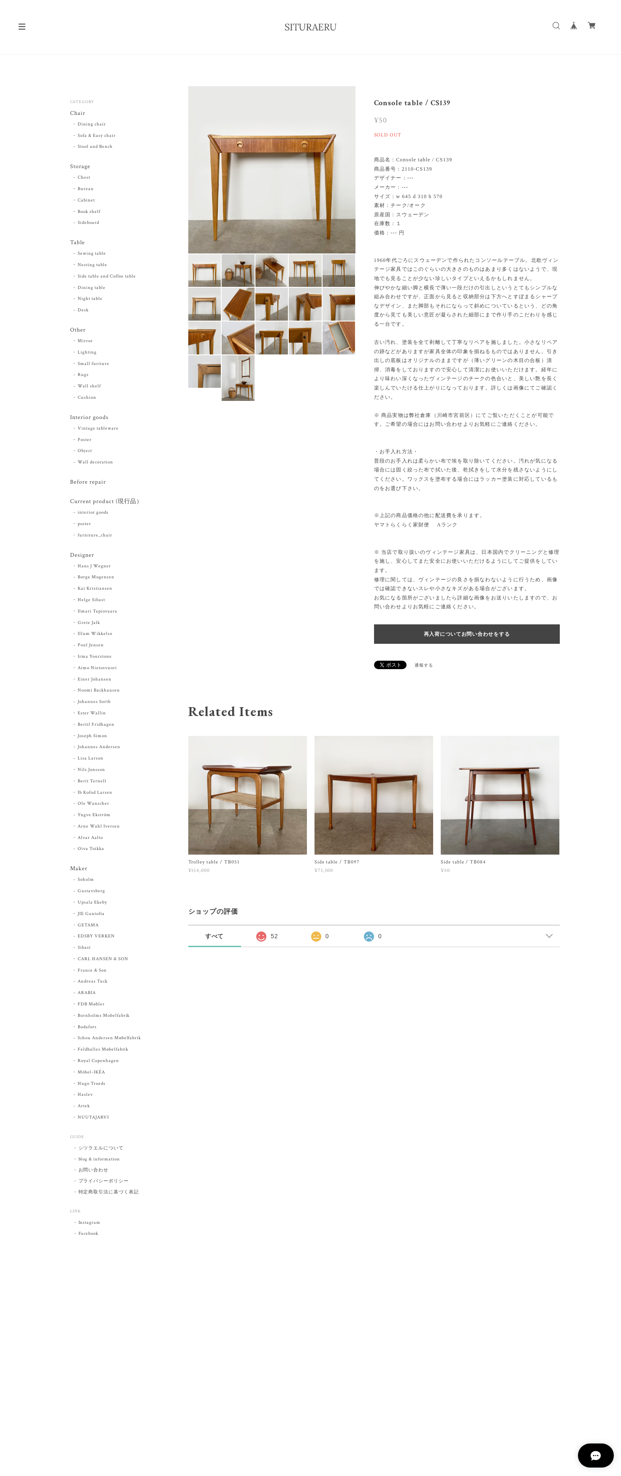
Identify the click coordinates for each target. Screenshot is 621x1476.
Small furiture (93, 365)
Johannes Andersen (99, 749)
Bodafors (87, 1030)
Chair (77, 113)
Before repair (88, 483)
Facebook (89, 1236)
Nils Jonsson (91, 772)
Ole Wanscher (93, 806)
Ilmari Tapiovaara (97, 614)
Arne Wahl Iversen (98, 829)
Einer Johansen (94, 682)
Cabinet (86, 201)
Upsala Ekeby (92, 905)
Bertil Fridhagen (96, 727)
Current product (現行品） (106, 503)
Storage (80, 167)
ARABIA (87, 996)
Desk (83, 311)
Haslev (85, 1097)
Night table (90, 300)
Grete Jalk (89, 625)
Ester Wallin (92, 716)
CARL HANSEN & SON (103, 962)
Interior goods (89, 418)
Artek (84, 1109)
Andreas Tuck (93, 984)
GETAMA (88, 928)
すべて (214, 936)
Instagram (90, 1225)
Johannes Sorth (94, 704)
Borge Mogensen (96, 580)
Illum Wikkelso (95, 636)
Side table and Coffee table (107, 277)
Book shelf (89, 212)
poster (84, 526)
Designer (82, 557)
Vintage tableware (98, 430)
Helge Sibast (91, 602)
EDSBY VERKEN (96, 939)
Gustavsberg (91, 894)
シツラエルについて (101, 1151)
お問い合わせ (94, 1173)
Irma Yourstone (94, 659)
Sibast (84, 950)
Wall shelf (89, 387)
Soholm (86, 882)
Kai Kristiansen (95, 591)
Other (78, 331)
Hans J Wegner (94, 569)
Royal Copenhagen (98, 1064)
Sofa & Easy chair (96, 136)
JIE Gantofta (91, 917)
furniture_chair (95, 537)
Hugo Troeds (92, 1086)
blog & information (99, 1162)
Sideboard (88, 223)
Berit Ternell (92, 784)
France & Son (92, 973)
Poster (85, 441)
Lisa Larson (90, 761)
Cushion (87, 399)
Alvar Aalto (90, 840)
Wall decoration (95, 464)
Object (85, 452)
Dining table (92, 288)
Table (77, 243)
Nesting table (92, 266)
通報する (424, 665)
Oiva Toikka (91, 852)
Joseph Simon (92, 738)
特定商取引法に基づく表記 (109, 1195)
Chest (84, 178)
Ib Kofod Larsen (95, 795)
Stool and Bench (95, 147)
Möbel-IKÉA (91, 1075)
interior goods (93, 515)
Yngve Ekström (94, 817)
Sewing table (92, 255)
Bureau (86, 190)
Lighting (87, 354)
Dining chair (92, 125)
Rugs (83, 376)
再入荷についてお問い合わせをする (467, 634)
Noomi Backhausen (98, 693)
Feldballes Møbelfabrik (103, 1052)
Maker (78, 871)
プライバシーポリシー (104, 1184)
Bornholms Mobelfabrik (104, 1018)
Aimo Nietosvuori (97, 670)
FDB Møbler (91, 1007)
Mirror (85, 342)
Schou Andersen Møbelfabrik (109, 1041)
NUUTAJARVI (93, 1120)
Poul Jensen (91, 648)
